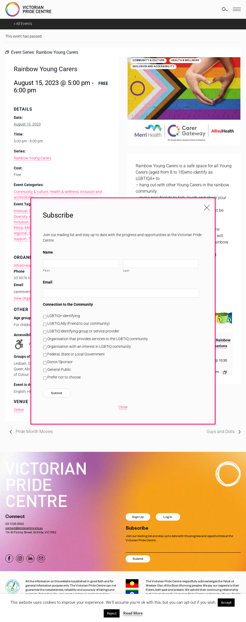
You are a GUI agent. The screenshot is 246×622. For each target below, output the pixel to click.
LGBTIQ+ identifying (63, 316)
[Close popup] (207, 206)
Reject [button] (111, 613)
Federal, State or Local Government (76, 354)
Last (126, 270)
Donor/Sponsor (60, 362)
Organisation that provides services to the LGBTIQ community (97, 339)
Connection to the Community (68, 304)
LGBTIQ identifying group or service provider (83, 331)
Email (47, 282)
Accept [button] (226, 603)
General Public (59, 369)
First (46, 270)
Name (48, 252)
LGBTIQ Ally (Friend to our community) (78, 323)
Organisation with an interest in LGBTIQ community (89, 346)
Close (123, 407)
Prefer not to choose (64, 377)
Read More (133, 613)
